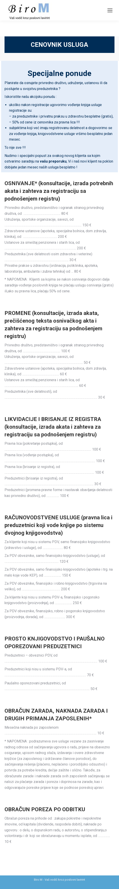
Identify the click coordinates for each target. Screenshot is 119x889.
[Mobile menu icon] (109, 10)
